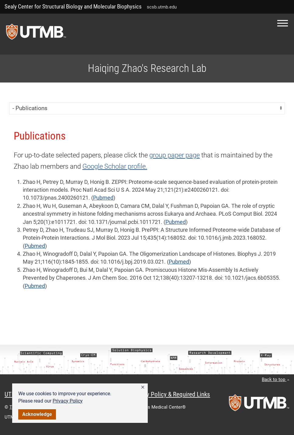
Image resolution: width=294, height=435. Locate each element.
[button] (143, 387)
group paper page (174, 155)
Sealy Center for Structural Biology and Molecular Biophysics (73, 6)
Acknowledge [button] (37, 414)
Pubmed (103, 198)
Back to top (275, 379)
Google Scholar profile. (114, 166)
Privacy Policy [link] (68, 401)
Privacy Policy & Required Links (170, 394)
